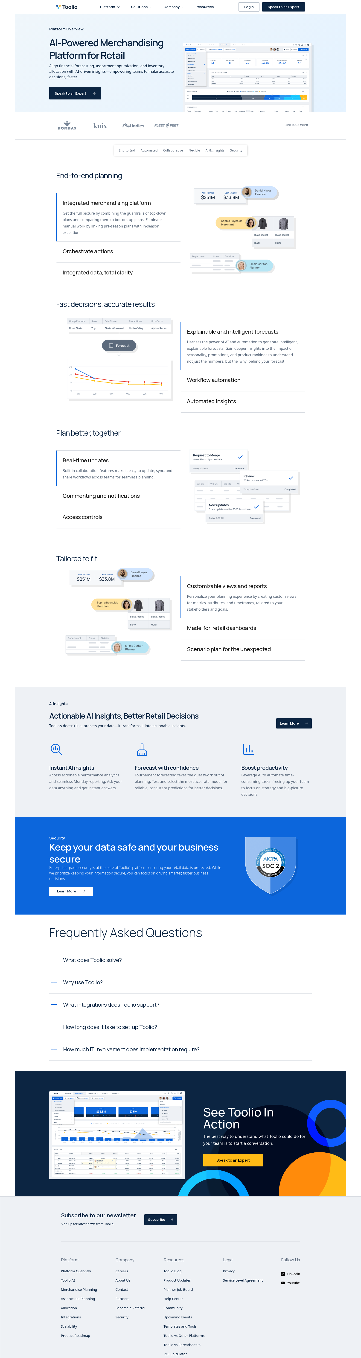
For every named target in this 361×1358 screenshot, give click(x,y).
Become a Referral (130, 1308)
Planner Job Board (178, 1289)
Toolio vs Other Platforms (184, 1335)
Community (173, 1308)
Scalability (69, 1326)
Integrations (71, 1317)
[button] (110, 7)
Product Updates (177, 1280)
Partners (122, 1298)
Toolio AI (68, 1280)
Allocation (69, 1308)
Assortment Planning (78, 1298)
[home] (68, 7)
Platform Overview (76, 1271)
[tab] (118, 217)
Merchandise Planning (79, 1289)
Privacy (229, 1271)
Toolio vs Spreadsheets (182, 1344)
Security (122, 1317)
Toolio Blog (173, 1271)
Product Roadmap (75, 1335)
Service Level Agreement (243, 1280)
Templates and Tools (180, 1326)
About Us (123, 1280)
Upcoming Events (178, 1317)
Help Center (173, 1298)
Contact (122, 1289)
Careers (122, 1271)
